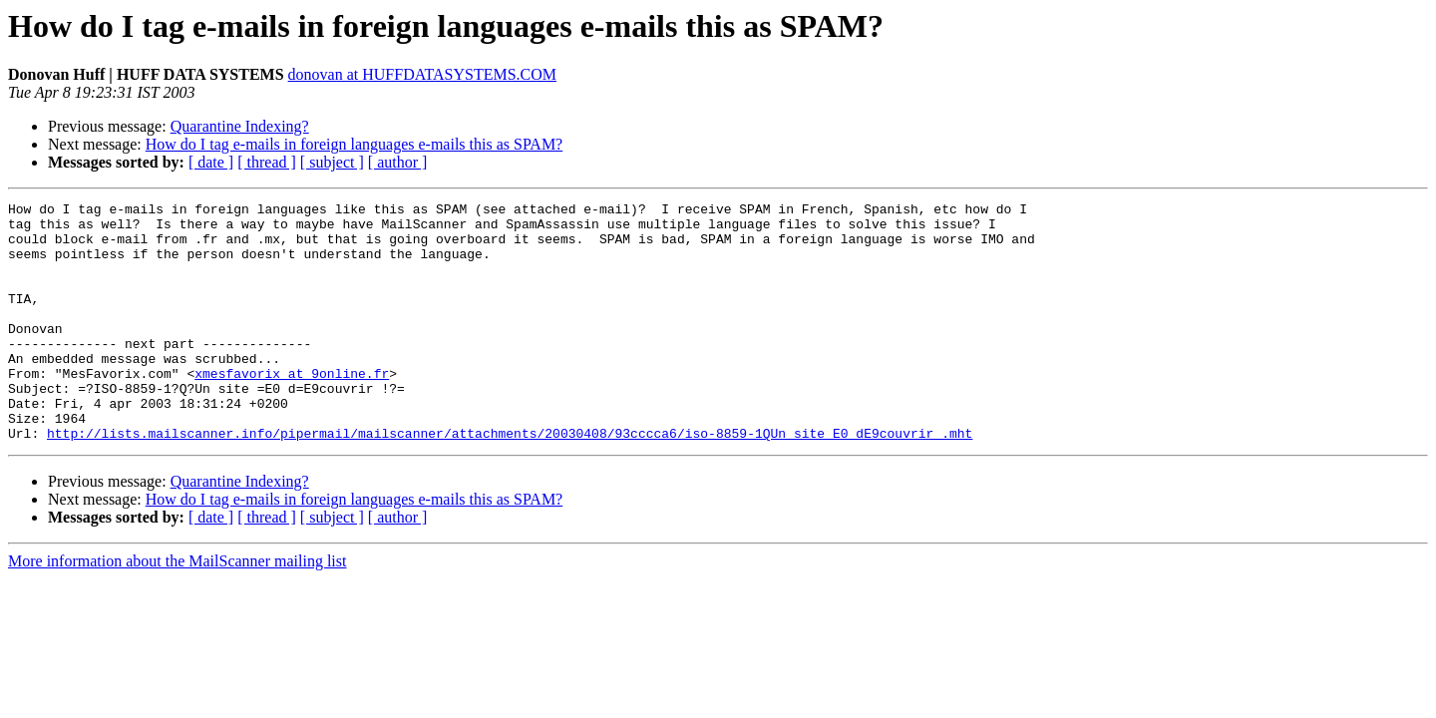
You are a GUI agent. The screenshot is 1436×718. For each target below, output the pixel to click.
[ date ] (210, 162)
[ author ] (398, 162)
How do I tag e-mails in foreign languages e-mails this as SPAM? (354, 144)
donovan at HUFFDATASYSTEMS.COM (422, 74)
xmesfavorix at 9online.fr (291, 409)
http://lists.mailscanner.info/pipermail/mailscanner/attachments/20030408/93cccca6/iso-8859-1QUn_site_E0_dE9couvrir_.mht (509, 481)
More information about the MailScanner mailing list (177, 608)
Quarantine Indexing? (240, 126)
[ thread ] (266, 162)
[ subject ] (332, 162)
